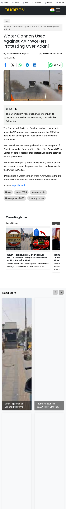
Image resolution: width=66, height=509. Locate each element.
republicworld (19, 185)
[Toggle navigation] (58, 10)
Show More (10, 203)
